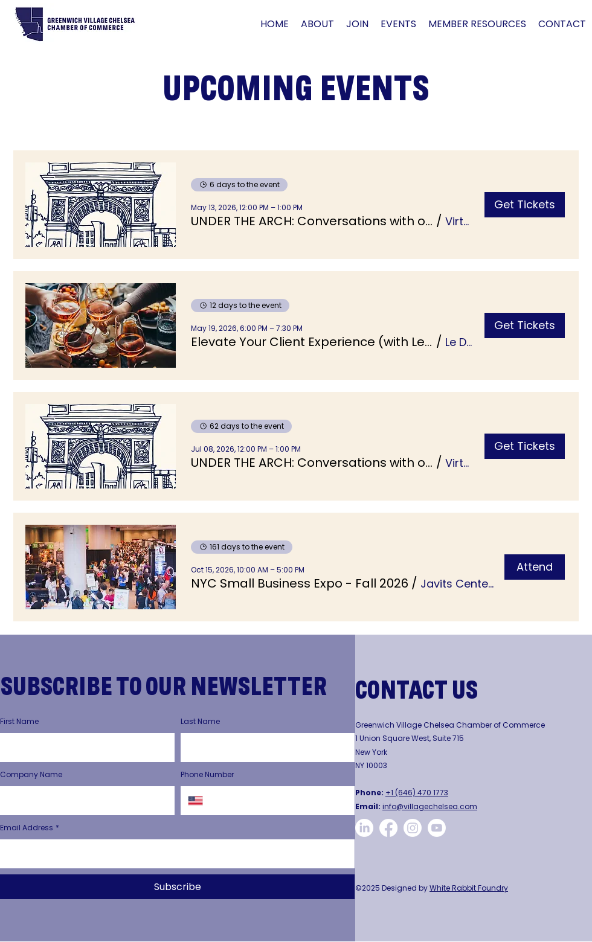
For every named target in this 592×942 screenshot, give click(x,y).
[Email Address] (173, 853)
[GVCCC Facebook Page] (388, 828)
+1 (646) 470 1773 (416, 792)
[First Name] (83, 747)
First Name (19, 721)
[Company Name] (83, 800)
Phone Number (207, 774)
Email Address (29, 828)
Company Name (31, 774)
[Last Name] (264, 747)
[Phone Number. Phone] (278, 800)
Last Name (200, 721)
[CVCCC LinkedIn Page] (364, 828)
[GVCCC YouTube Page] (437, 828)
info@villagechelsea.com (429, 806)
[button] (317, 24)
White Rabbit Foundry (469, 888)
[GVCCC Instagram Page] (413, 828)
